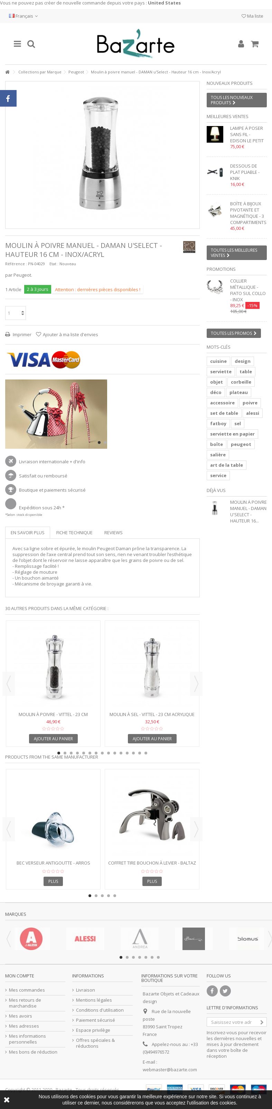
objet (216, 382)
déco (216, 392)
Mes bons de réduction (33, 1052)
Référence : (16, 263)
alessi (252, 413)
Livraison (85, 990)
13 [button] (133, 753)
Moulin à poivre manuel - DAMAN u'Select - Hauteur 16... (248, 511)
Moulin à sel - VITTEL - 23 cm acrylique (152, 714)
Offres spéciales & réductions (95, 1043)
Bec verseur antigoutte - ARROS (53, 863)
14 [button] (139, 753)
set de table (224, 413)
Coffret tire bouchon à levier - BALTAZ (152, 863)
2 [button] (105, 442)
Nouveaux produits (230, 83)
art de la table (226, 465)
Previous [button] (8, 684)
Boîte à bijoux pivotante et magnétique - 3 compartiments (248, 212)
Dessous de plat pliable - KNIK (245, 172)
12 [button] (127, 753)
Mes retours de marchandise (25, 1003)
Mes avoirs (20, 1016)
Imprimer (21, 334)
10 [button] (114, 753)
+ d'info (77, 461)
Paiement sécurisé (95, 1020)
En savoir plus (28, 532)
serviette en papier (232, 434)
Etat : (53, 263)
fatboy (218, 423)
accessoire (222, 403)
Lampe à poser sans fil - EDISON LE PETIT (247, 134)
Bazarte (64, 1089)
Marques (15, 914)
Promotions (221, 269)
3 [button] (71, 753)
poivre (250, 403)
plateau (238, 392)
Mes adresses (24, 1026)
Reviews (113, 532)
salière (218, 454)
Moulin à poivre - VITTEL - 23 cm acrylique (53, 717)
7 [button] (96, 753)
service (218, 475)
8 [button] (102, 753)
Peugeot (76, 71)
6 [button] (89, 753)
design (243, 361)
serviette (221, 371)
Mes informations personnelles (27, 1039)
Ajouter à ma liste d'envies (70, 334)
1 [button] (99, 442)
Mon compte (19, 976)
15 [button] (145, 753)
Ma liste (252, 16)
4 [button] (77, 753)
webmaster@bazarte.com (170, 1069)
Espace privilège (93, 1030)
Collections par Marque (40, 71)
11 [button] (121, 753)
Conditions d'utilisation (100, 1010)
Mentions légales (94, 1000)
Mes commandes (27, 990)
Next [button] (196, 684)
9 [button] (108, 753)
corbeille (241, 382)
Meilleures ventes (227, 116)
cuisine (218, 361)
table (246, 371)
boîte (216, 444)
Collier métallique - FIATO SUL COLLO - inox (248, 290)
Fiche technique (74, 532)
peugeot (241, 444)
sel (237, 423)
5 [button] (83, 753)
